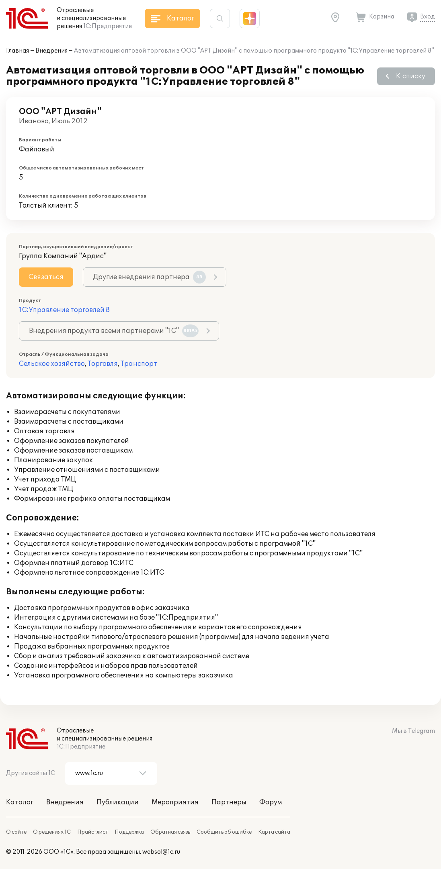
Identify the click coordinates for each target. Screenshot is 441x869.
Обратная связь (170, 832)
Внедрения (51, 50)
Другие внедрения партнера (149, 277)
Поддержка (129, 832)
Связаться (46, 277)
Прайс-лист (92, 832)
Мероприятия (175, 802)
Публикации (117, 802)
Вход (427, 16)
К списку (410, 76)
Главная (17, 50)
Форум (270, 802)
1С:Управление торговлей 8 (64, 310)
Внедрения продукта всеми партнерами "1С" (114, 330)
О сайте (16, 832)
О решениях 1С (52, 832)
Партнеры (228, 802)
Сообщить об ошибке (224, 832)
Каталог (19, 802)
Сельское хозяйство (52, 364)
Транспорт (139, 364)
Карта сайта (274, 832)
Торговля (103, 364)
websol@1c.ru (161, 852)
